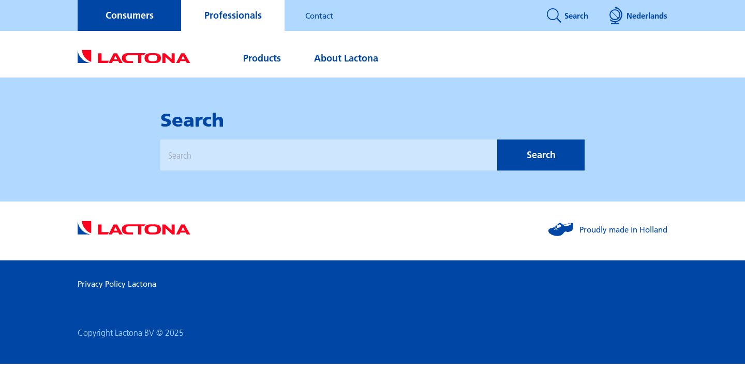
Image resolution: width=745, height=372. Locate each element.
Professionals (233, 15)
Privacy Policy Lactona (117, 283)
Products (262, 58)
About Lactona (346, 58)
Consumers (130, 15)
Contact (319, 15)
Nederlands (638, 15)
